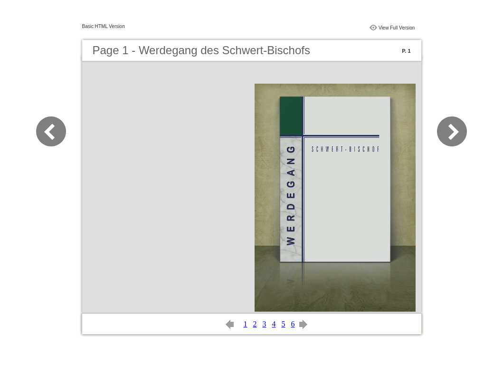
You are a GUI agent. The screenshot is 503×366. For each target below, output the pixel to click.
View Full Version (397, 27)
